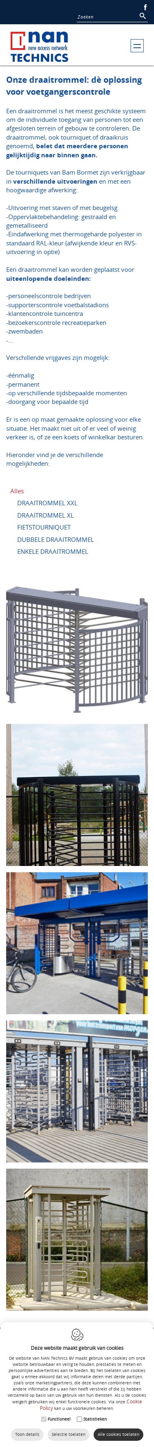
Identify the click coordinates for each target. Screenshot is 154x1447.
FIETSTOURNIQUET (44, 527)
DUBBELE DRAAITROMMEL (55, 539)
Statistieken (95, 1419)
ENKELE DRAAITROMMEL (52, 551)
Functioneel (59, 1419)
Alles (17, 491)
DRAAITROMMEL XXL (47, 503)
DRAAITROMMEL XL (45, 515)
